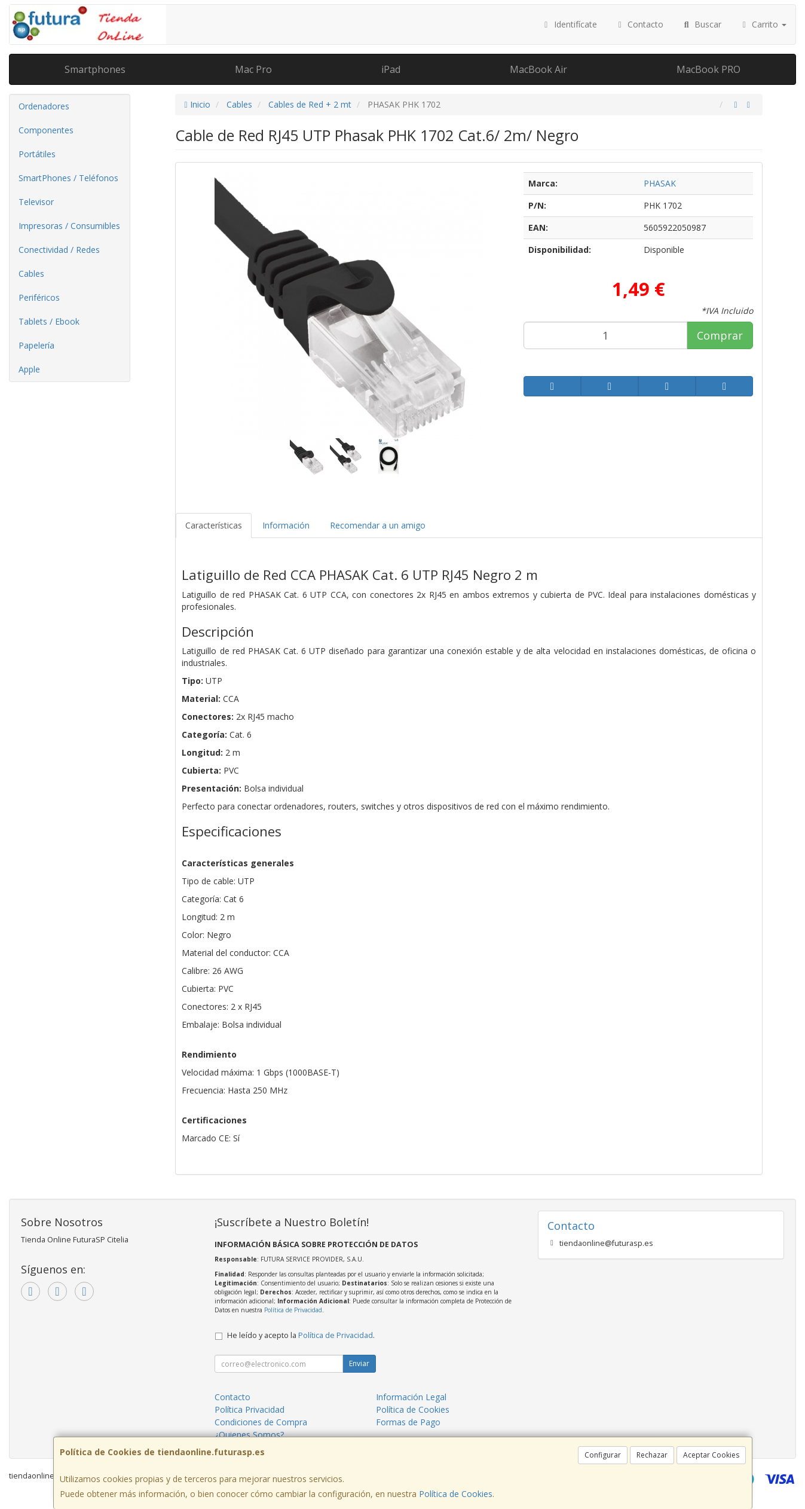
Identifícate (569, 24)
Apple (29, 369)
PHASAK (660, 183)
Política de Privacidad (293, 1310)
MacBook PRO (708, 69)
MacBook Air (538, 69)
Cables (31, 273)
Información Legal (411, 1397)
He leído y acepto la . (301, 1335)
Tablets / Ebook (49, 321)
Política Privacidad (249, 1409)
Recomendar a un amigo (378, 525)
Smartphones (95, 69)
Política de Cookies (455, 1493)
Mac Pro (253, 69)
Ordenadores (44, 106)
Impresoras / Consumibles (69, 225)
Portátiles (37, 154)
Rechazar (652, 1455)
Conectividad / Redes (59, 249)
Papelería (36, 345)
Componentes (46, 130)
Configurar (602, 1455)
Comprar (720, 335)
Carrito (763, 24)
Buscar (701, 24)
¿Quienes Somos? (249, 1434)
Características (213, 525)
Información (286, 525)
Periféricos (39, 297)
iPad (390, 69)
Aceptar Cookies (711, 1455)
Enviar (359, 1363)
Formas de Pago (408, 1422)
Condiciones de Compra (261, 1422)
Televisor (36, 201)
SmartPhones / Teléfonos (68, 178)
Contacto (639, 24)
